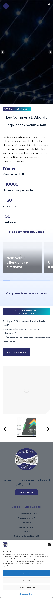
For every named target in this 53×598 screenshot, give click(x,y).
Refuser (26, 580)
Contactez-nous (26, 492)
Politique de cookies (25, 594)
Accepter (26, 573)
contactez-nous (16, 352)
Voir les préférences (26, 587)
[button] (49, 544)
